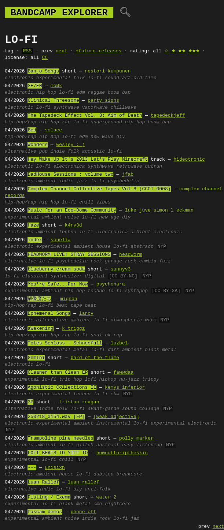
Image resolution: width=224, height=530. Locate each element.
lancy (86, 313)
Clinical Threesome (53, 100)
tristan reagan (79, 402)
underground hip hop (118, 122)
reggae (96, 92)
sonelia (61, 240)
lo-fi (95, 78)
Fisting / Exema (48, 497)
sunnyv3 (121, 269)
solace (53, 130)
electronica (69, 166)
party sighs (103, 100)
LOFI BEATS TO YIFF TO (57, 453)
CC (45, 58)
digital (95, 276)
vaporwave (95, 107)
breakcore (129, 474)
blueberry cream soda (56, 269)
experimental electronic (183, 423)
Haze (33, 225)
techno (67, 232)
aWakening (40, 328)
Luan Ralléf (43, 482)
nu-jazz (129, 379)
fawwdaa (123, 372)
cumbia (148, 261)
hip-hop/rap (20, 122)
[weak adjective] (116, 417)
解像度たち (39, 299)
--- (31, 467)
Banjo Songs (43, 71)
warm (150, 320)
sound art (118, 78)
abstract (142, 246)
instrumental (113, 423)
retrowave (129, 166)
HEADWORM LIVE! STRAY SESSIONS (68, 254)
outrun (153, 166)
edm (80, 92)
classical (35, 276)
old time (144, 78)
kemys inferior (125, 387)
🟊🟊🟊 (193, 51)
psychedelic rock (79, 261)
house (103, 246)
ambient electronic (156, 232)
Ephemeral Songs (48, 313)
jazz (82, 181)
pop (43, 151)
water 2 (106, 497)
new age (109, 217)
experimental (53, 78)
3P (30, 402)
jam (135, 518)
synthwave (66, 107)
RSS (27, 51)
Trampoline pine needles (60, 438)
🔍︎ (125, 12)
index (34, 240)
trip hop (70, 379)
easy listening (142, 445)
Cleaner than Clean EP (57, 372)
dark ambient (125, 350)
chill (86, 202)
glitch (84, 445)
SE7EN (34, 86)
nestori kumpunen (108, 71)
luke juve (138, 210)
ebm (115, 394)
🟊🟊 (182, 51)
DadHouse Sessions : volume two (70, 174)
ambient (46, 181)
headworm (130, 254)
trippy (150, 379)
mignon (68, 299)
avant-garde (103, 409)
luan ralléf (83, 482)
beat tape (69, 305)
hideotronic (189, 159)
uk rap (113, 335)
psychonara (110, 284)
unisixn (55, 467)
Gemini (36, 358)
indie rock (96, 518)
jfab (127, 174)
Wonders (37, 145)
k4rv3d (73, 225)
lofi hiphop (100, 379)
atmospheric (126, 320)
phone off (83, 512)
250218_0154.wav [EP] (56, 417)
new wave (102, 137)
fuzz (164, 261)
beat (90, 305)
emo (97, 504)
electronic (19, 78)
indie (58, 151)
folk (79, 78)
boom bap (119, 92)
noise (72, 217)
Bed (31, 130)
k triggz (73, 328)
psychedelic (123, 181)
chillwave (123, 107)
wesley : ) (70, 145)
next (61, 51)
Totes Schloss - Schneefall (64, 343)
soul (96, 335)
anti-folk (98, 489)
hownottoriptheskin (122, 453)
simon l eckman (174, 210)
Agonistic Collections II (61, 387)
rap (66, 122)
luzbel (119, 343)
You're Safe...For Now (57, 284)
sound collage (140, 409)
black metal (160, 350)
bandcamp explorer (59, 12)
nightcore (118, 504)
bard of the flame (94, 358)
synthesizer (66, 276)
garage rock (120, 261)
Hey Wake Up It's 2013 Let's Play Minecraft (87, 159)
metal (80, 350)
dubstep (103, 474)
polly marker (136, 438)
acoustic (93, 151)
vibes (103, 202)
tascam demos (44, 512)
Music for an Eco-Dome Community (71, 210)
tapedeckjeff (168, 115)
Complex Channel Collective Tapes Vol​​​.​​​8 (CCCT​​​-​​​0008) (98, 189)
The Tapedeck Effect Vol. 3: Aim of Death (84, 115)
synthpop (136, 291)
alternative (20, 151)
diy (120, 137)
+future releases (98, 51)
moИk (56, 86)
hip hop (46, 92)
